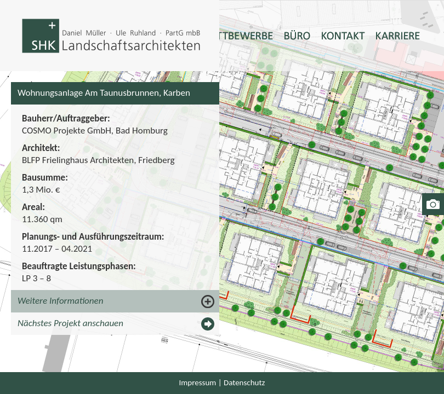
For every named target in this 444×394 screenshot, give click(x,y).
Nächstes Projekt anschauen (70, 323)
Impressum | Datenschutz (222, 382)
